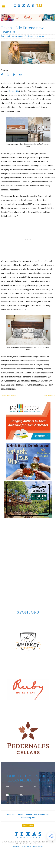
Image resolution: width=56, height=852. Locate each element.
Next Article (49, 396)
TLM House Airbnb (41, 814)
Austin (41, 36)
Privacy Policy (38, 846)
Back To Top (28, 825)
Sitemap (16, 846)
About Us (10, 814)
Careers (28, 814)
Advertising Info (28, 818)
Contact (19, 814)
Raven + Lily (14, 91)
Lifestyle (30, 36)
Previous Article (8, 396)
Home (36, 36)
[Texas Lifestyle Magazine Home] (28, 6)
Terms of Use (26, 846)
